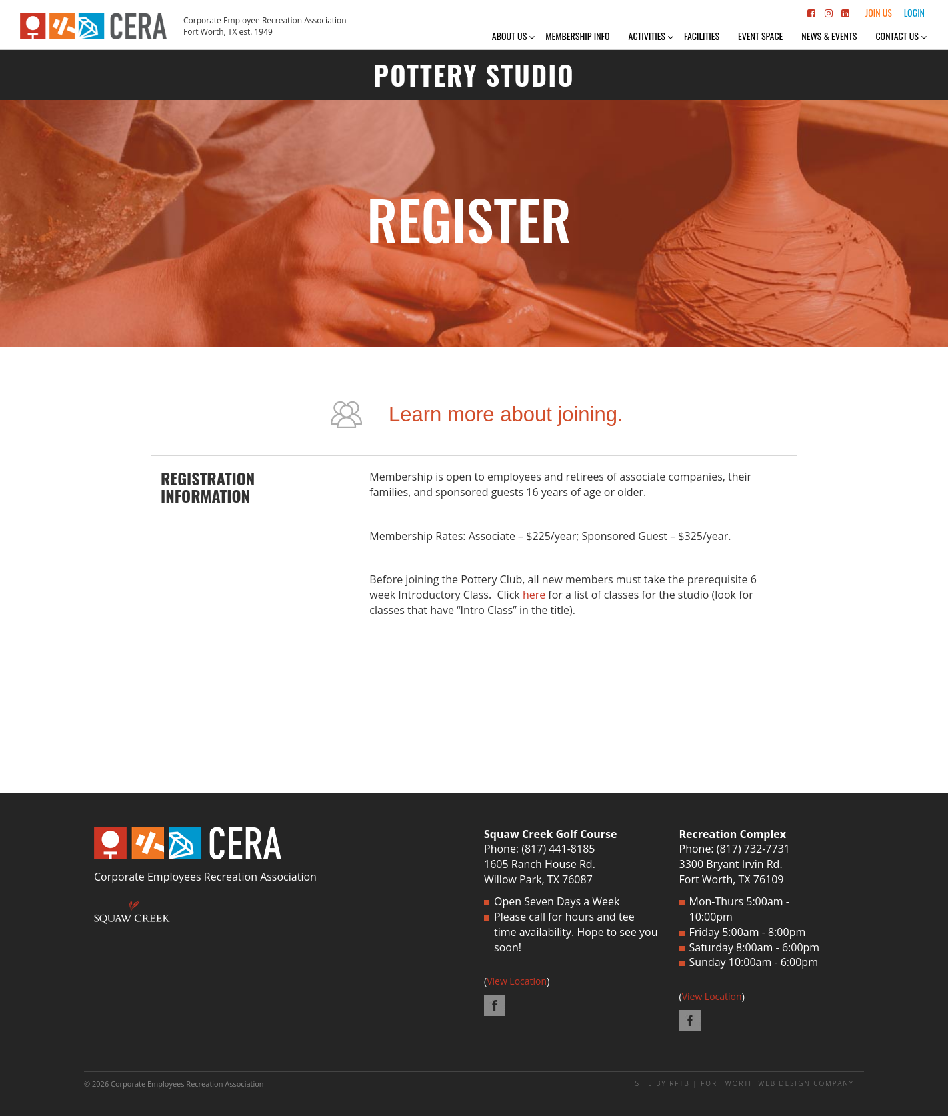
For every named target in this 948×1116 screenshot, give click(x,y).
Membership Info (577, 36)
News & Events (829, 36)
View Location (517, 981)
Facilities (701, 36)
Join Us (878, 12)
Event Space (760, 36)
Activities (647, 36)
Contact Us (897, 36)
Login (914, 12)
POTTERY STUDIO (473, 75)
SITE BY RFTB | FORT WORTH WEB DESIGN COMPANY (744, 1083)
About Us (509, 36)
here (534, 594)
